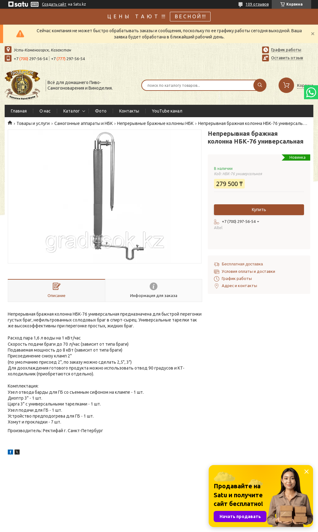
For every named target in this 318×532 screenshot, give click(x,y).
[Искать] (259, 85)
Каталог (71, 111)
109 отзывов (257, 4)
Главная (19, 111)
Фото (101, 111)
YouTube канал (167, 111)
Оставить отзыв (287, 57)
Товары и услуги (33, 123)
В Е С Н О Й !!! (190, 16)
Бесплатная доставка (242, 264)
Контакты (129, 111)
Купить (259, 209)
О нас (45, 111)
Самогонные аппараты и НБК (83, 123)
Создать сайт (54, 4)
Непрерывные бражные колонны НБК (155, 123)
